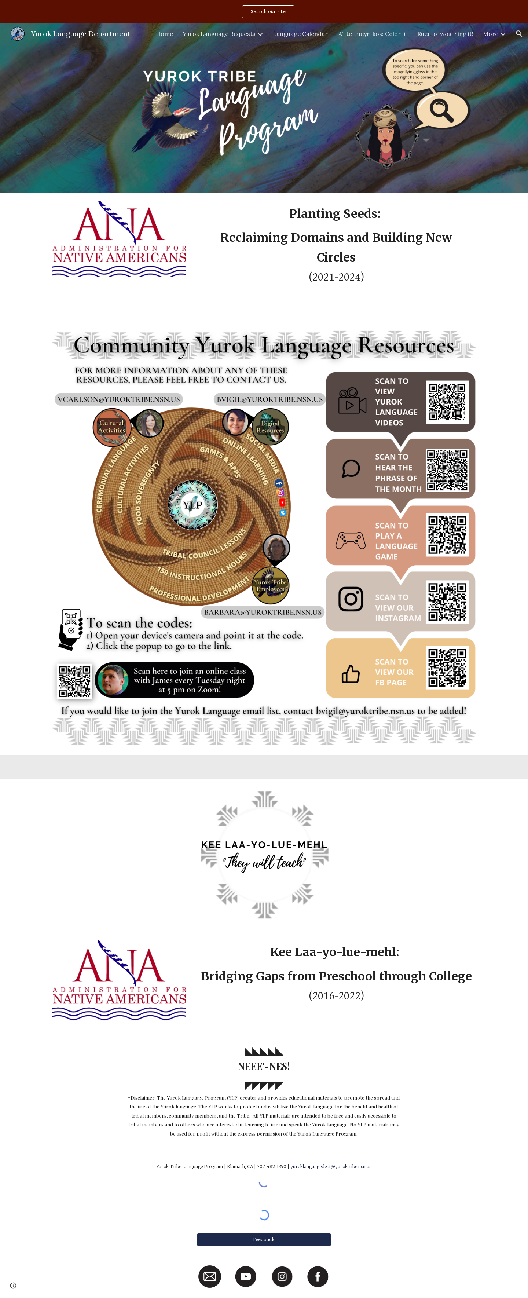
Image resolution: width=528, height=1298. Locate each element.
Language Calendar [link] (300, 33)
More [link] (490, 33)
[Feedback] (263, 1239)
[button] (519, 34)
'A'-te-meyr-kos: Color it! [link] (372, 33)
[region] (264, 11)
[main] (336, 255)
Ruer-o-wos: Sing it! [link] (445, 33)
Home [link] (164, 33)
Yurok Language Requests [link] (219, 33)
